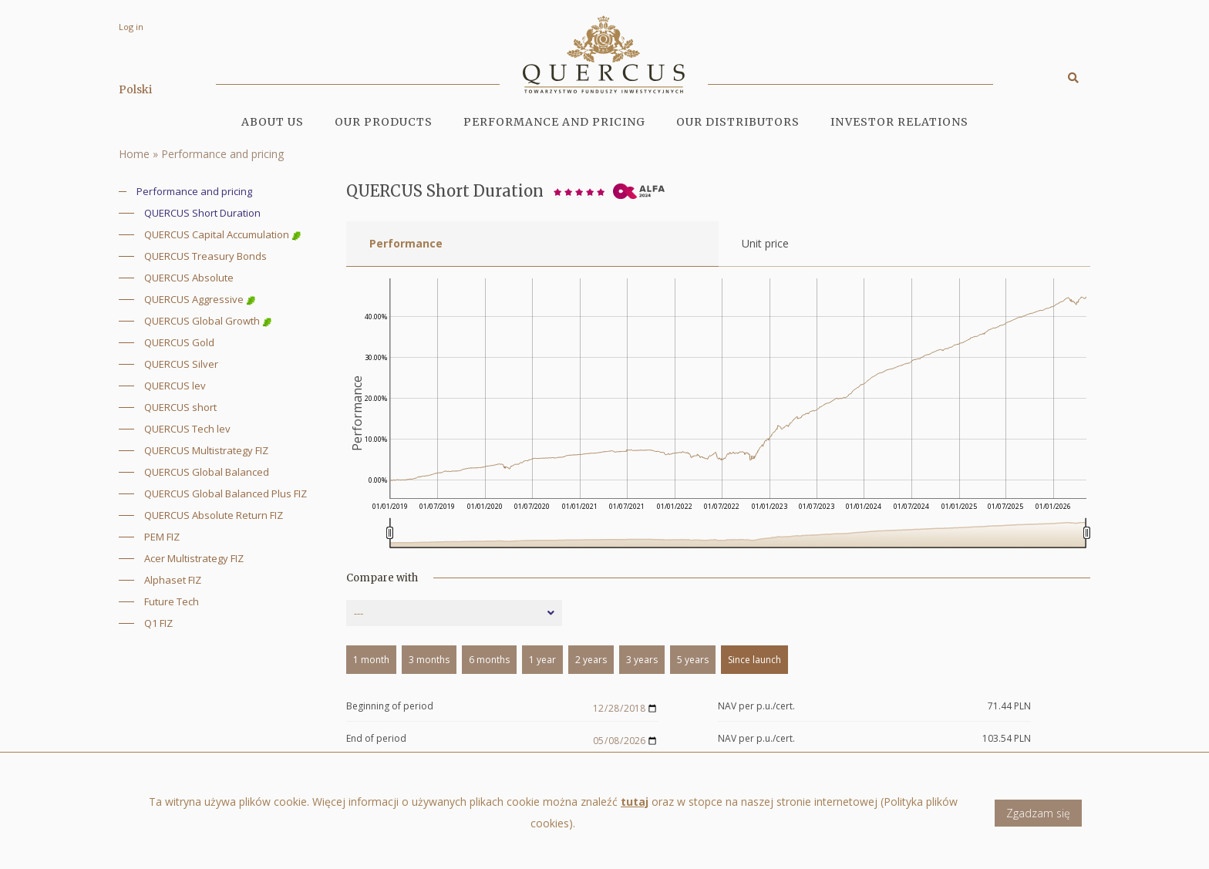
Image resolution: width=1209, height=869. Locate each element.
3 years (642, 659)
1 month (371, 659)
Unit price (765, 243)
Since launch (754, 659)
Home (134, 154)
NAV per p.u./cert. (756, 706)
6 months (489, 659)
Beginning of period (389, 706)
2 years (591, 659)
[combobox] (454, 613)
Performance (406, 243)
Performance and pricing (554, 122)
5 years (693, 659)
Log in (131, 26)
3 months (429, 659)
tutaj (634, 801)
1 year (542, 659)
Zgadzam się (1038, 813)
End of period (376, 739)
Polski (135, 89)
